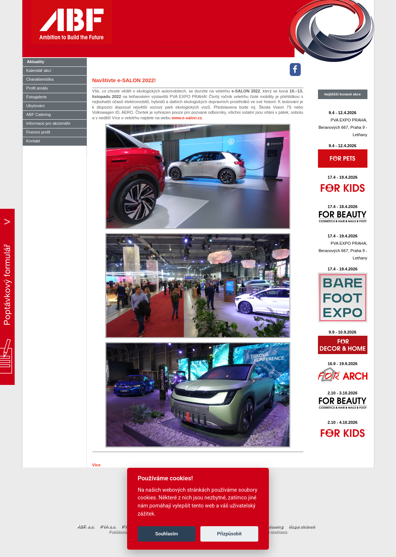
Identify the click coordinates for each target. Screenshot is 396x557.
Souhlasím (166, 533)
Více (96, 465)
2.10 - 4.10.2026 (342, 422)
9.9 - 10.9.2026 (342, 332)
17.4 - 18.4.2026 (342, 206)
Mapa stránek (301, 526)
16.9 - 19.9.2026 (342, 363)
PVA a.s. (108, 526)
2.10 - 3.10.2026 (342, 393)
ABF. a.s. (85, 526)
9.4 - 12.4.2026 (342, 112)
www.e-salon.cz (187, 118)
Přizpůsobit (229, 533)
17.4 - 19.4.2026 (342, 177)
